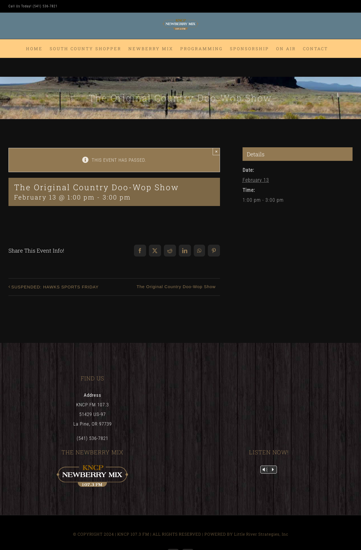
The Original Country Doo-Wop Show (176, 286)
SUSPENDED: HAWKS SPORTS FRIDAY (55, 286)
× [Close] (216, 151)
